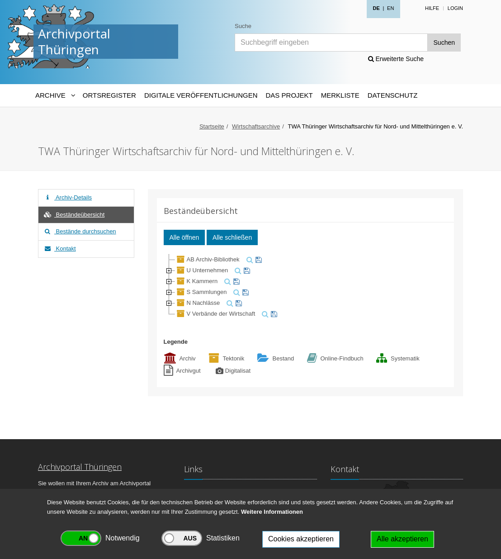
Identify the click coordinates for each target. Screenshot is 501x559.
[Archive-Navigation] (55, 95)
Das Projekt (289, 95)
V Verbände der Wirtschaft (215, 313)
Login (455, 8)
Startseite (211, 126)
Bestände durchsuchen (79, 231)
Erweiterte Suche (396, 58)
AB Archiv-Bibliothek (207, 259)
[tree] (306, 286)
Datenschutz (393, 95)
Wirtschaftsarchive (256, 126)
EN (390, 8)
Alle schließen (232, 237)
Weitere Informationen (272, 511)
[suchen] (248, 259)
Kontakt (59, 248)
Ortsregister (109, 95)
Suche (243, 26)
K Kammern (196, 281)
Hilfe (432, 8)
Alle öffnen (184, 237)
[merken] (257, 259)
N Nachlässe (197, 302)
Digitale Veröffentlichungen (201, 95)
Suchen (444, 42)
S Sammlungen (201, 292)
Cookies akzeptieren (301, 539)
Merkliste (340, 95)
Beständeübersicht (73, 214)
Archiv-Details (67, 197)
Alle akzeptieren (402, 539)
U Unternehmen (201, 270)
